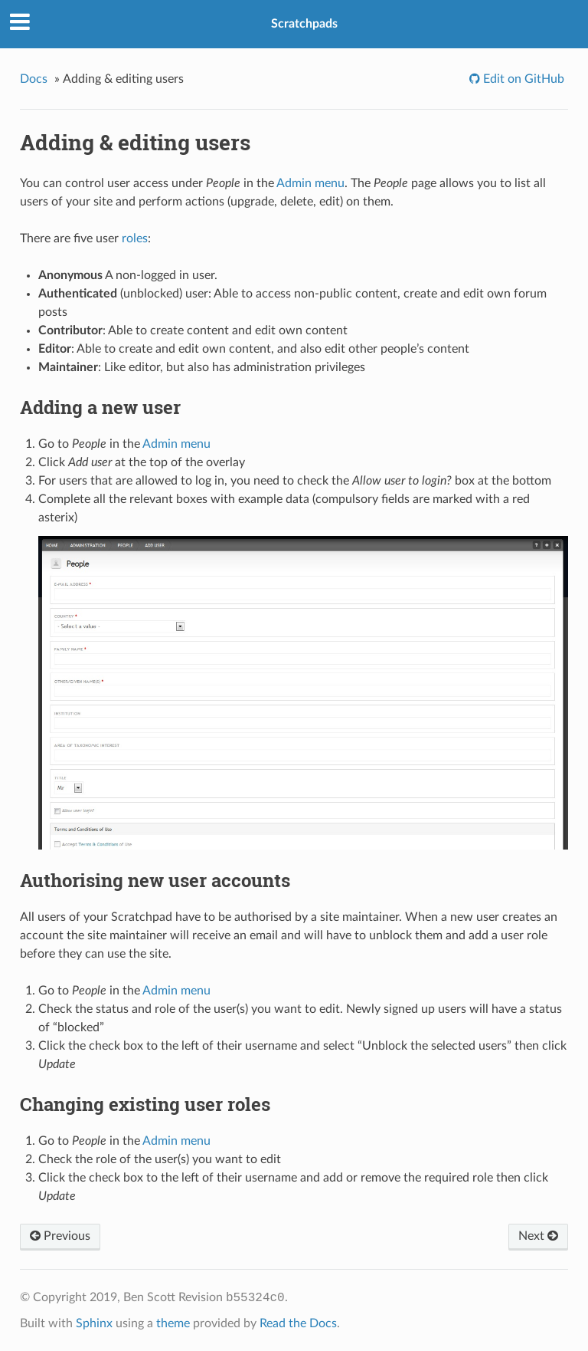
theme (173, 1323)
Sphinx (94, 1323)
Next (538, 1236)
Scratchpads (304, 24)
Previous (60, 1236)
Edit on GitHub (522, 79)
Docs (33, 79)
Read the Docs (298, 1323)
